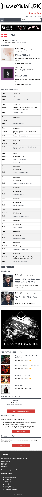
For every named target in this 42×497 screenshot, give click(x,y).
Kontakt (40, 16)
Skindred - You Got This (22, 376)
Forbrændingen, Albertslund (21, 249)
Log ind (26, 16)
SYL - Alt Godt (21, 76)
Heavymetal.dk (21, 6)
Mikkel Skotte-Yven (22, 276)
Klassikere (8, 481)
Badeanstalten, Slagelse (20, 262)
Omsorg (18, 42)
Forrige (3, 266)
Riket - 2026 (19, 386)
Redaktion (8, 479)
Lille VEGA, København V (20, 159)
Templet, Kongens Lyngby (20, 172)
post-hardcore (13, 40)
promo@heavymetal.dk (13, 470)
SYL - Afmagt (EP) (22, 55)
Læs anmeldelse (18, 163)
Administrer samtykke (11, 489)
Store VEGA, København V (20, 100)
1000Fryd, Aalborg (18, 205)
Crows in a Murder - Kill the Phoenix (27, 366)
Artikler (7, 484)
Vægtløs (23, 42)
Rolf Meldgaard (21, 69)
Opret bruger (33, 16)
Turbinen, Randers (18, 112)
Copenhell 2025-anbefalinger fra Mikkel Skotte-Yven (27, 280)
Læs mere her (21, 445)
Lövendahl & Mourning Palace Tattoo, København (24, 147)
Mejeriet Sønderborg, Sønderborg (22, 183)
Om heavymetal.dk (10, 477)
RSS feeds (8, 486)
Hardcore (22, 51)
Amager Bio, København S (14, 405)
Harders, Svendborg (18, 123)
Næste (12, 266)
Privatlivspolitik (9, 488)
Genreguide (8, 483)
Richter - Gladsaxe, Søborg (20, 136)
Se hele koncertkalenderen (21, 411)
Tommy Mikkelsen (22, 50)
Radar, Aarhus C (17, 227)
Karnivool (15, 400)
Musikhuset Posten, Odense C (21, 216)
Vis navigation (1, 19)
